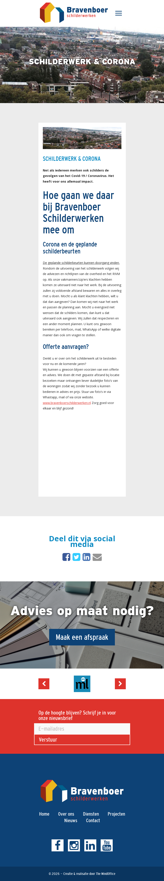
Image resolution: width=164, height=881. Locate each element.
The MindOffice (105, 874)
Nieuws (70, 820)
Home (44, 814)
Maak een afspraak (82, 637)
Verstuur (48, 739)
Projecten (116, 814)
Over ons (66, 814)
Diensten (91, 814)
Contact (93, 820)
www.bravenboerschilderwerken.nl (67, 403)
